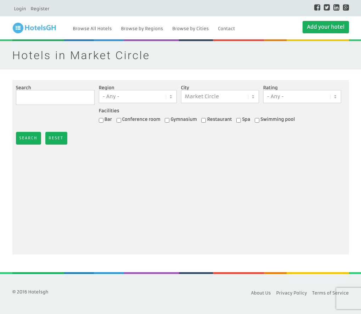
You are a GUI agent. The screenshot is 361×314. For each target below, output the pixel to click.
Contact (226, 28)
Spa (246, 119)
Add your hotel (325, 27)
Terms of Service (330, 293)
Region (106, 88)
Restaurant (219, 119)
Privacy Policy (291, 293)
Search (23, 88)
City (185, 88)
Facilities (109, 111)
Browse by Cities (190, 28)
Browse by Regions (142, 28)
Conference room (141, 119)
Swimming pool (277, 119)
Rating (270, 88)
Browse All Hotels (92, 28)
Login (20, 8)
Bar (108, 119)
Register (39, 8)
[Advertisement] (180, 197)
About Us (261, 293)
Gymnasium (183, 119)
